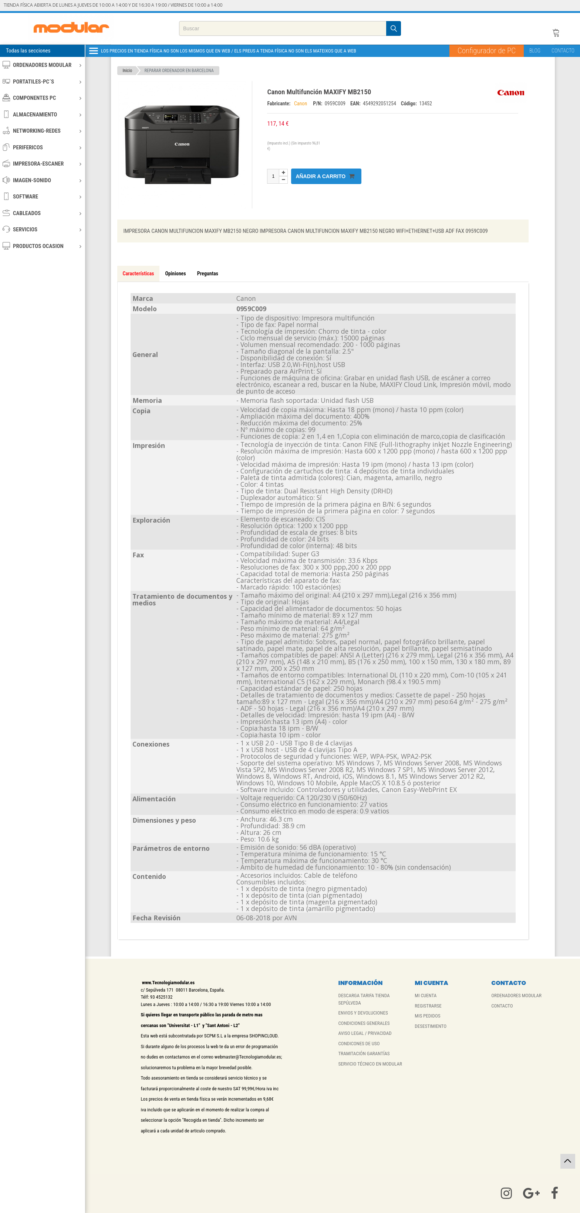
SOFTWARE (42, 196)
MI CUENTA (425, 995)
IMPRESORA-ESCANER (42, 163)
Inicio (127, 70)
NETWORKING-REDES (42, 131)
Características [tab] (138, 273)
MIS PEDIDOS (427, 1016)
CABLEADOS (42, 213)
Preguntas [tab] (207, 273)
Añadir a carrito (325, 176)
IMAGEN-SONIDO (42, 180)
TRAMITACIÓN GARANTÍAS (364, 1053)
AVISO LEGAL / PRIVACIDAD (364, 1033)
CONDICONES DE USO (359, 1043)
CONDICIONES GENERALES (364, 1023)
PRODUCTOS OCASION (42, 246)
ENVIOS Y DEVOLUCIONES (363, 1013)
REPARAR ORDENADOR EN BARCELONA (178, 70)
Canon (302, 103)
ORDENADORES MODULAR (42, 65)
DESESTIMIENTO (430, 1026)
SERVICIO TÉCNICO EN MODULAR (370, 1064)
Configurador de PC (487, 50)
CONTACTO (563, 51)
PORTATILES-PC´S (42, 81)
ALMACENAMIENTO (42, 114)
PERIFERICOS (42, 147)
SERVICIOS (42, 229)
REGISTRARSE (428, 1006)
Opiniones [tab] (175, 273)
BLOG (534, 51)
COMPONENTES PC (42, 98)
